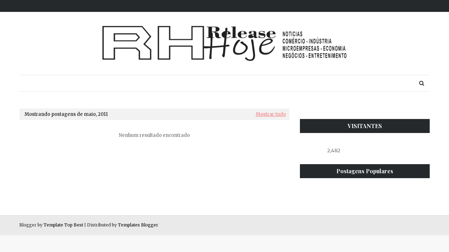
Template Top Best (63, 224)
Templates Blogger (138, 224)
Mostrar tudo (271, 114)
